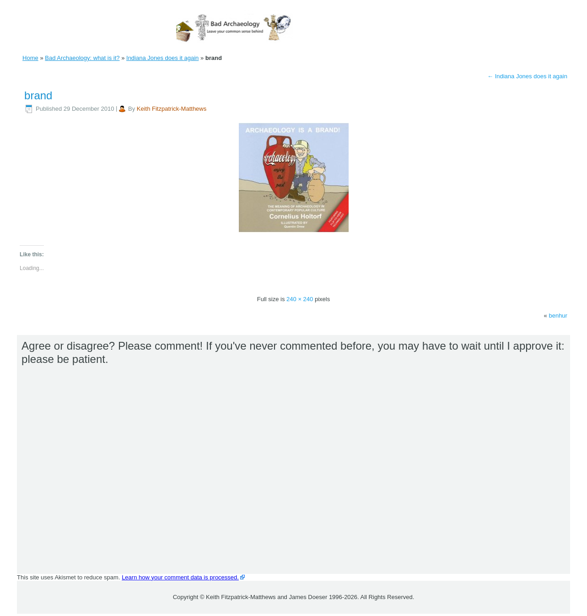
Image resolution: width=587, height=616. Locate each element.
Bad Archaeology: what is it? (82, 57)
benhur (558, 315)
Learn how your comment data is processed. (180, 577)
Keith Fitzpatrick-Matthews (171, 108)
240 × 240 (299, 299)
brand (38, 95)
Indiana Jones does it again (162, 57)
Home (30, 57)
